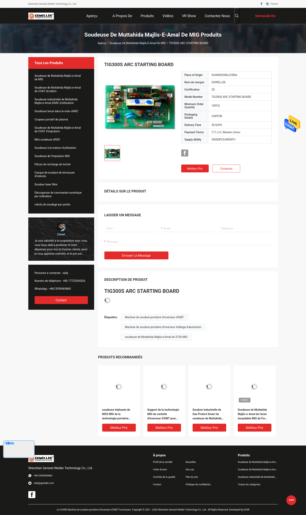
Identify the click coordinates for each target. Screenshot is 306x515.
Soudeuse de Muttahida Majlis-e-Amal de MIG (137, 43)
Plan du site (192, 477)
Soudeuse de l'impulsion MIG (52, 156)
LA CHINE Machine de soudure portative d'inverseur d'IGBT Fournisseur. (94, 509)
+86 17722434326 (74, 280)
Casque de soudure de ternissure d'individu (55, 174)
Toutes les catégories (249, 484)
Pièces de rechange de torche (53, 164)
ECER (246, 509)
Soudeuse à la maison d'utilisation (55, 147)
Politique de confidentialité (199, 484)
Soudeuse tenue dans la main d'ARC (56, 111)
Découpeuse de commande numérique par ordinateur (58, 194)
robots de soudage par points (52, 204)
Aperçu (102, 43)
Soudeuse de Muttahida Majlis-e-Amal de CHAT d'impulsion (58, 129)
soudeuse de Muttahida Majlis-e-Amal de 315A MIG (156, 336)
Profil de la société (162, 462)
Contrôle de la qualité (164, 477)
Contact (61, 300)
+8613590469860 (60, 288)
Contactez (226, 168)
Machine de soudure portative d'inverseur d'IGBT (154, 317)
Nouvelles (191, 462)
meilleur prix (194, 168)
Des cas (190, 469)
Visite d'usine (160, 469)
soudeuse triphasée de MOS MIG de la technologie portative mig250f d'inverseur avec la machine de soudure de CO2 (118, 414)
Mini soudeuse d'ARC (47, 139)
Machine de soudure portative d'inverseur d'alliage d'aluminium (163, 327)
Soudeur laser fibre (46, 184)
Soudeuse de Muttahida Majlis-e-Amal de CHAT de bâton (58, 89)
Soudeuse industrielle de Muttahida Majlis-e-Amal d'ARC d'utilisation (56, 101)
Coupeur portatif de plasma (51, 119)
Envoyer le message (136, 255)
